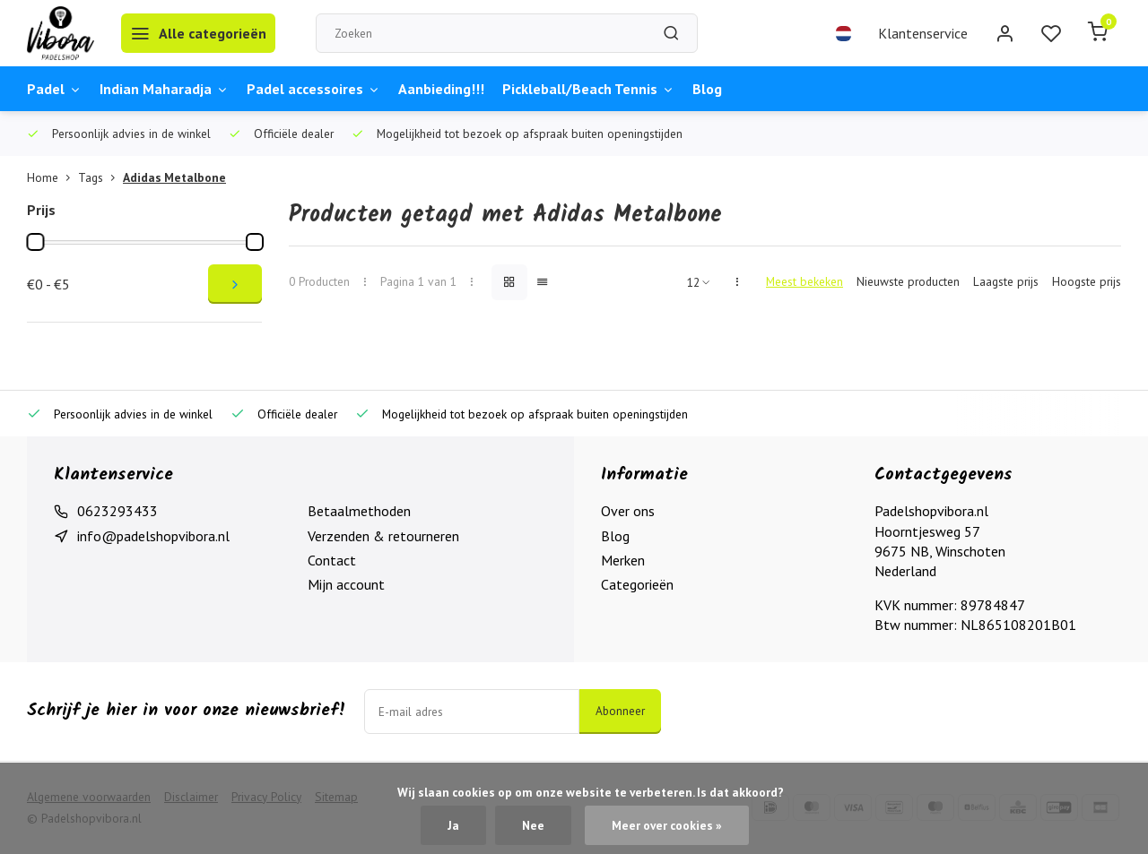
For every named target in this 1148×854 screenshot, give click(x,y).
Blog (707, 89)
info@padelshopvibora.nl (153, 536)
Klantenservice (923, 33)
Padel (54, 89)
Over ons (628, 511)
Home (52, 177)
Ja (453, 825)
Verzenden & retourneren (383, 536)
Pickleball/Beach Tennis (588, 89)
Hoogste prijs (1086, 281)
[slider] (35, 242)
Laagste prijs (1006, 281)
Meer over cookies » (667, 825)
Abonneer (620, 711)
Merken (623, 560)
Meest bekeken (804, 281)
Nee (533, 825)
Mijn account (346, 584)
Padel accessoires (313, 89)
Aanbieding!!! (441, 89)
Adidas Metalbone (174, 177)
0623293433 (117, 511)
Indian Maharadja (164, 89)
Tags (100, 177)
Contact (332, 560)
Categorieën (637, 584)
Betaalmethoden (359, 511)
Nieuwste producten (908, 281)
